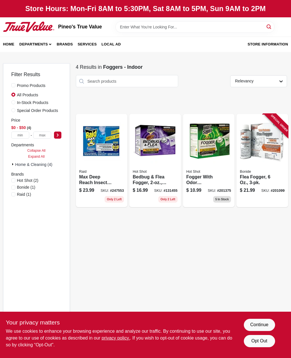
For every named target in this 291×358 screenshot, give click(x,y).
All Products (27, 94)
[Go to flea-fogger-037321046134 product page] (262, 160)
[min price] (20, 135)
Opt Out (259, 340)
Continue (259, 324)
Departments (33, 44)
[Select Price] (57, 135)
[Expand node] (13, 164)
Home (8, 44)
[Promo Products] (13, 85)
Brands (65, 44)
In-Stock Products (33, 102)
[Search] (269, 26)
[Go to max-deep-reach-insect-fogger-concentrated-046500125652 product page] (102, 160)
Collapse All (36, 151)
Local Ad (111, 44)
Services (87, 44)
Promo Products (31, 85)
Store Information (268, 44)
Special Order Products (37, 110)
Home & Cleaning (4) (34, 164)
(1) (26, 187)
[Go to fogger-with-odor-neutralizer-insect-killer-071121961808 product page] (209, 160)
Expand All (36, 157)
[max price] (42, 135)
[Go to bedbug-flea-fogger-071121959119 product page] (155, 160)
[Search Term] (195, 27)
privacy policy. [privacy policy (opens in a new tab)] (116, 338)
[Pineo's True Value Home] (28, 27)
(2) (28, 180)
